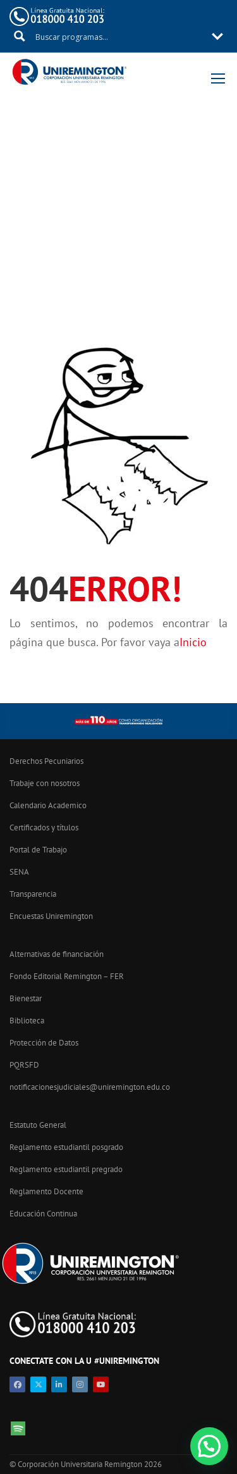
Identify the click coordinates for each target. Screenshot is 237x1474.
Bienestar (25, 998)
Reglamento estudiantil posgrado (66, 1147)
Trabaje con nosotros (44, 783)
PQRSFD (24, 1064)
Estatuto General (37, 1125)
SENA (19, 871)
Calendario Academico (48, 805)
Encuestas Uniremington (51, 916)
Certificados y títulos (43, 827)
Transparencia (32, 894)
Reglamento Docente (46, 1191)
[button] (209, 1446)
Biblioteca (26, 1020)
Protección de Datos (43, 1042)
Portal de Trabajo (38, 849)
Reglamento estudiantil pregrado (66, 1169)
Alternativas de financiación (56, 954)
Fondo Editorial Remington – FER (66, 976)
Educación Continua (43, 1213)
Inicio (193, 642)
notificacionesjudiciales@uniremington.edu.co (89, 1087)
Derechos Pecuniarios (46, 761)
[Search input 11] (119, 36)
